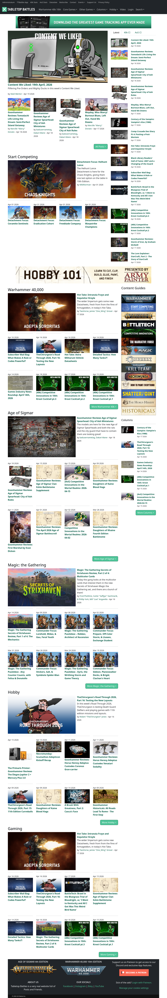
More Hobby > (109, 822)
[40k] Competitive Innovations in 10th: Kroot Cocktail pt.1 (104, 395)
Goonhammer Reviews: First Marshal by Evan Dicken (20, 548)
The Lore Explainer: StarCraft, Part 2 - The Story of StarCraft (141, 256)
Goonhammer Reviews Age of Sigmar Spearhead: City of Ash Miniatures (44, 120)
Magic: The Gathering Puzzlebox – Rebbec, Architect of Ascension (77, 634)
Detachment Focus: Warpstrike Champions (95, 223)
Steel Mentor (16, 94)
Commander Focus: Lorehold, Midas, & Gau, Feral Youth (46, 634)
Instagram (80, 986)
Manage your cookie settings (134, 987)
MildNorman (85, 184)
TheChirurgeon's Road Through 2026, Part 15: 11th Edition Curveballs (20, 808)
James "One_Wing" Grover (101, 311)
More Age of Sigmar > (105, 558)
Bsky (90, 986)
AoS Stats (43, 2)
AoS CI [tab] (138, 32)
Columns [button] (101, 9)
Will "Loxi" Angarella (98, 599)
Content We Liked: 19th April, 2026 (30, 84)
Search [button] (139, 9)
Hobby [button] (113, 9)
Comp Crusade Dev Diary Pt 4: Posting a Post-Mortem (143, 134)
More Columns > (145, 512)
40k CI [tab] (127, 32)
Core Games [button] (69, 9)
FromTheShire (86, 596)
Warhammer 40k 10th (50, 9)
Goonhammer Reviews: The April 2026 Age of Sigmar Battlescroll (48, 530)
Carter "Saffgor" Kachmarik (105, 596)
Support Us (91, 2)
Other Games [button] (86, 9)
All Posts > (101, 146)
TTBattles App (22, 2)
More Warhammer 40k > (103, 406)
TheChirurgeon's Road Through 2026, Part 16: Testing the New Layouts (145, 448)
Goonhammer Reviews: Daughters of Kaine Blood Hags (105, 484)
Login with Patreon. (142, 982)
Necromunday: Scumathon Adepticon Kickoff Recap (48, 757)
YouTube (99, 986)
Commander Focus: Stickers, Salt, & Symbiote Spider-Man (47, 672)
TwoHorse (84, 311)
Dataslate (53, 2)
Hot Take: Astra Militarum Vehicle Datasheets (74, 358)
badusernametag (44, 129)
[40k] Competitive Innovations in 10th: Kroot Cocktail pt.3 (140, 213)
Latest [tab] (116, 32)
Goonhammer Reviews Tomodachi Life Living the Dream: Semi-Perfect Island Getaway (19, 119)
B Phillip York (83, 599)
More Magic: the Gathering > (101, 686)
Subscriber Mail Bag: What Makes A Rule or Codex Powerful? (141, 175)
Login (131, 9)
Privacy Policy (103, 2)
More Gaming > (108, 954)
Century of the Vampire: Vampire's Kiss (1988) (146, 430)
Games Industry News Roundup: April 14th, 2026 (20, 395)
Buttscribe (63, 2)
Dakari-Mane (39, 133)
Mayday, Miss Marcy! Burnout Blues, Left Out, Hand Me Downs (142, 107)
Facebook (68, 986)
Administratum (8, 2)
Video (123, 9)
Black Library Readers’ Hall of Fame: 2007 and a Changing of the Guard (142, 161)
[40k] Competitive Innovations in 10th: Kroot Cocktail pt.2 (140, 227)
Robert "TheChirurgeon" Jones (93, 716)
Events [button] (81, 2)
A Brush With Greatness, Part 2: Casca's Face (74, 808)
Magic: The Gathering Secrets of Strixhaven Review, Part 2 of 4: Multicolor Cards (94, 573)
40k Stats (34, 2)
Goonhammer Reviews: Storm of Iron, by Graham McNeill (143, 242)
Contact (73, 2)
